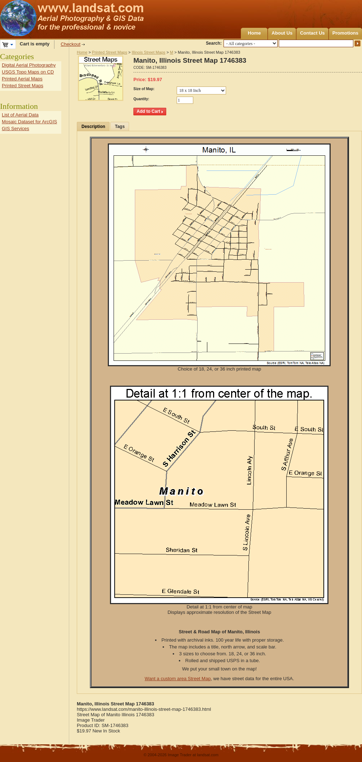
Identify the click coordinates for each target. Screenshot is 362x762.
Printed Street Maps (109, 52)
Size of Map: (143, 89)
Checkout (70, 44)
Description (93, 126)
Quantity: (141, 99)
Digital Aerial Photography (29, 65)
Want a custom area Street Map (178, 678)
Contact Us (312, 33)
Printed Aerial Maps (22, 78)
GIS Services (15, 128)
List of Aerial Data (20, 115)
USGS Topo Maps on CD (28, 72)
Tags (120, 126)
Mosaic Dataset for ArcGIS (29, 121)
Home (254, 33)
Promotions (345, 33)
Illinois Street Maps (148, 52)
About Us (282, 33)
